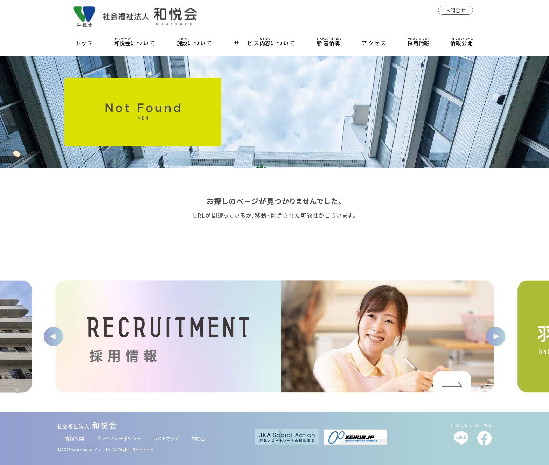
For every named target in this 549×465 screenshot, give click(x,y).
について (135, 42)
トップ (85, 43)
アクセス (374, 43)
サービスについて (265, 42)
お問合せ (455, 10)
